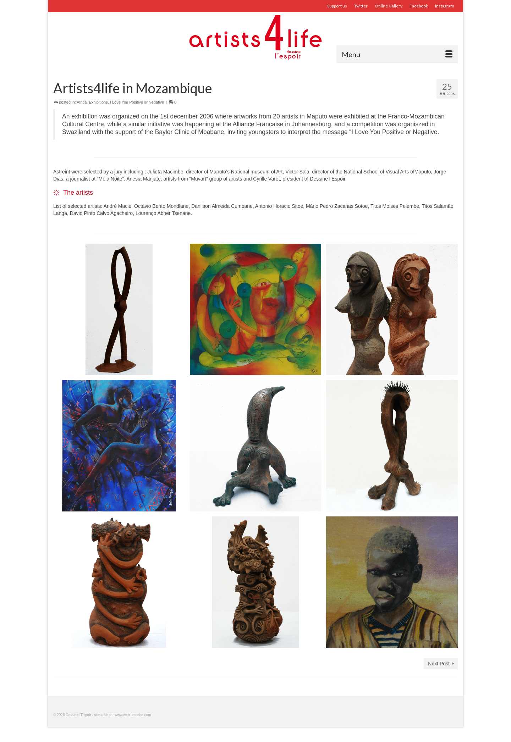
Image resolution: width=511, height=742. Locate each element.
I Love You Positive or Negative (137, 102)
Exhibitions (98, 102)
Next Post (439, 663)
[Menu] (397, 54)
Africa (82, 102)
